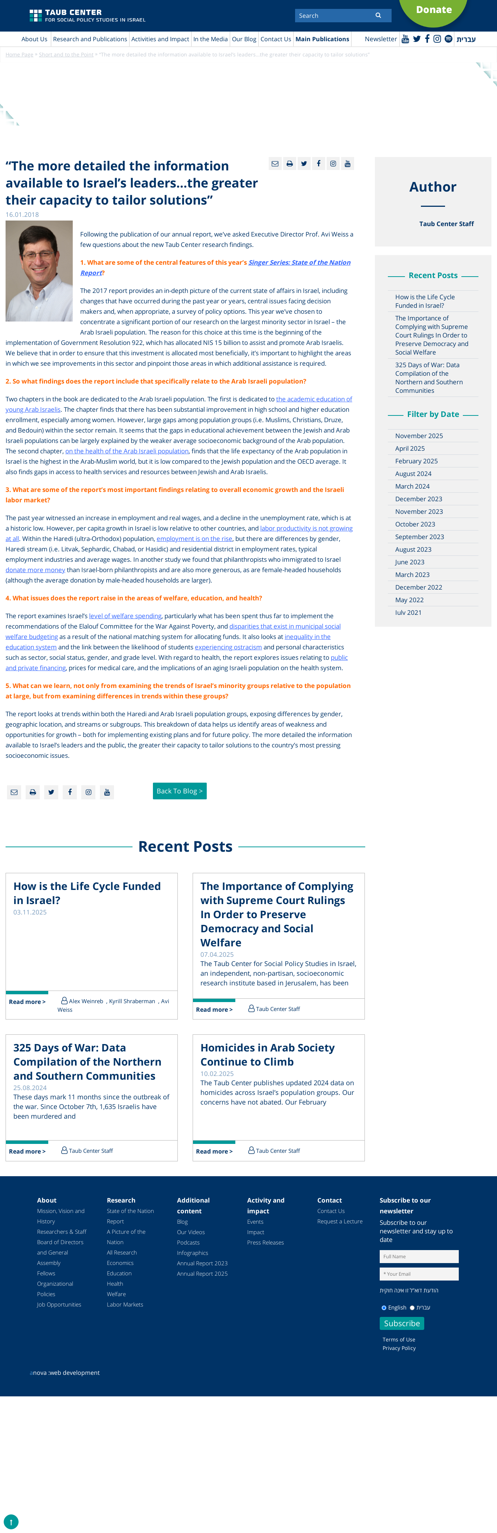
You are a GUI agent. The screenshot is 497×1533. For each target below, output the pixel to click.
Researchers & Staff (61, 1233)
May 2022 (409, 600)
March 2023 (412, 575)
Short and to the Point (66, 54)
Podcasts (188, 1243)
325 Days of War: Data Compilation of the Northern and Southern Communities (429, 378)
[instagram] (437, 38)
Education (119, 1274)
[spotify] (448, 38)
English (394, 1308)
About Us (35, 39)
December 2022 (418, 587)
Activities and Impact (160, 39)
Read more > (27, 1003)
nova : (40, 1374)
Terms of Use (399, 1340)
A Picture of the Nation (126, 1238)
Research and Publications (90, 39)
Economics (120, 1264)
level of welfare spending (125, 616)
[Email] (275, 163)
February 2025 (416, 461)
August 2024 (413, 474)
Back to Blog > (180, 791)
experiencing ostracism (228, 647)
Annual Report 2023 (202, 1264)
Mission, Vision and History (61, 1217)
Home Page (19, 54)
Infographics (192, 1254)
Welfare (116, 1295)
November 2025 (419, 436)
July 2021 (408, 613)
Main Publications (322, 39)
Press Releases (265, 1243)
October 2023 (415, 524)
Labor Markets (125, 1305)
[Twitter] (416, 38)
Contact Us (276, 39)
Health (115, 1285)
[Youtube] (404, 38)
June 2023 (410, 562)
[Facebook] (426, 38)
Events (255, 1223)
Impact (255, 1233)
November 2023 (419, 512)
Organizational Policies (55, 1290)
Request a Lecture (340, 1222)
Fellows (46, 1274)
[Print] (289, 163)
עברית (420, 1308)
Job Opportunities (59, 1305)
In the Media (210, 39)
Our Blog (244, 39)
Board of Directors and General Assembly (60, 1254)
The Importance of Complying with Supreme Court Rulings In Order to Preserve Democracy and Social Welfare (431, 335)
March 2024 (412, 486)
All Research (122, 1254)
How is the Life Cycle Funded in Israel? (425, 301)
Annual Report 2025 (202, 1275)
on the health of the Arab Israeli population (127, 451)
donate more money (35, 570)
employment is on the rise (194, 539)
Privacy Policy (399, 1349)
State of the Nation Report (130, 1217)
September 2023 (419, 537)
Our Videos (191, 1233)
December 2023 (418, 499)
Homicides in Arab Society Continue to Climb (267, 1056)
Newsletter (380, 39)
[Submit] (378, 15)
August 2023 (413, 549)
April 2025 (410, 448)
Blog (182, 1223)
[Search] (343, 15)
